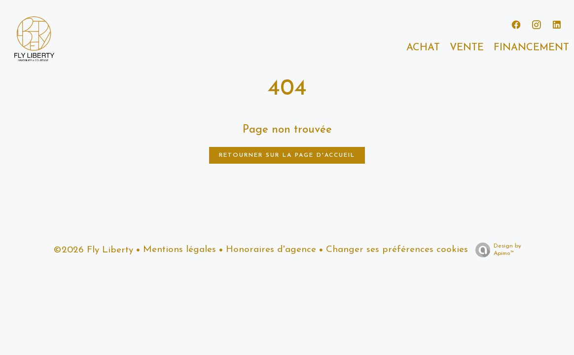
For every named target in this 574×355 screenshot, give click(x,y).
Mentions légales (179, 249)
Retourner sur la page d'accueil (287, 155)
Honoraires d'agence (271, 249)
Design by (495, 250)
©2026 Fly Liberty (93, 250)
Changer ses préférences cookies (397, 249)
